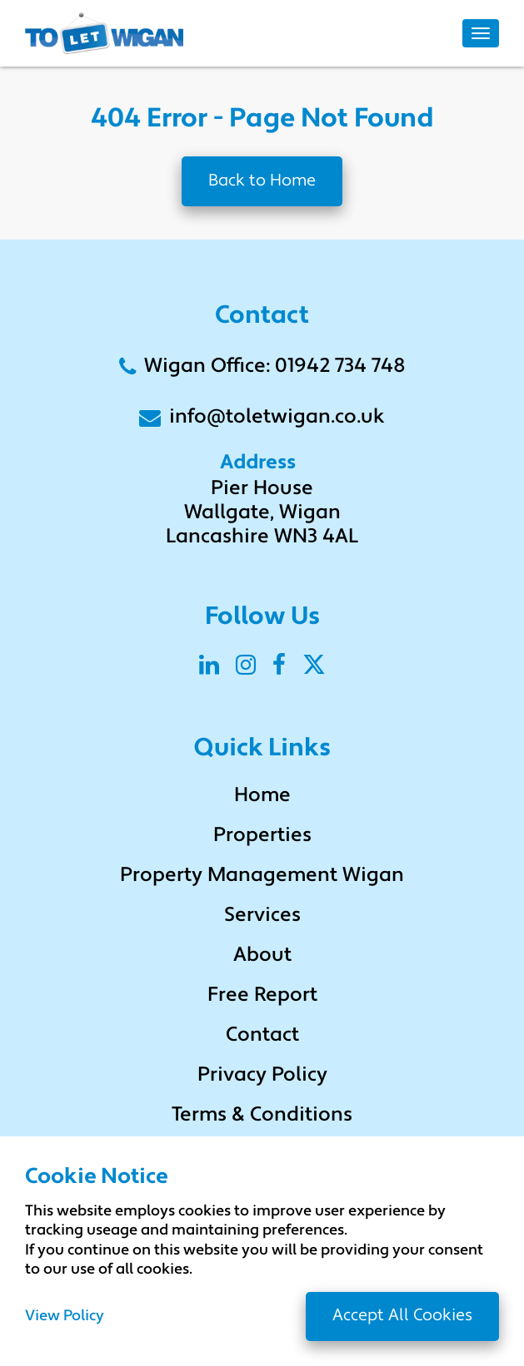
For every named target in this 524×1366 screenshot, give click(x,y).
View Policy (64, 1316)
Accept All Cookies (402, 1316)
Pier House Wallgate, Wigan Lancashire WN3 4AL (262, 513)
